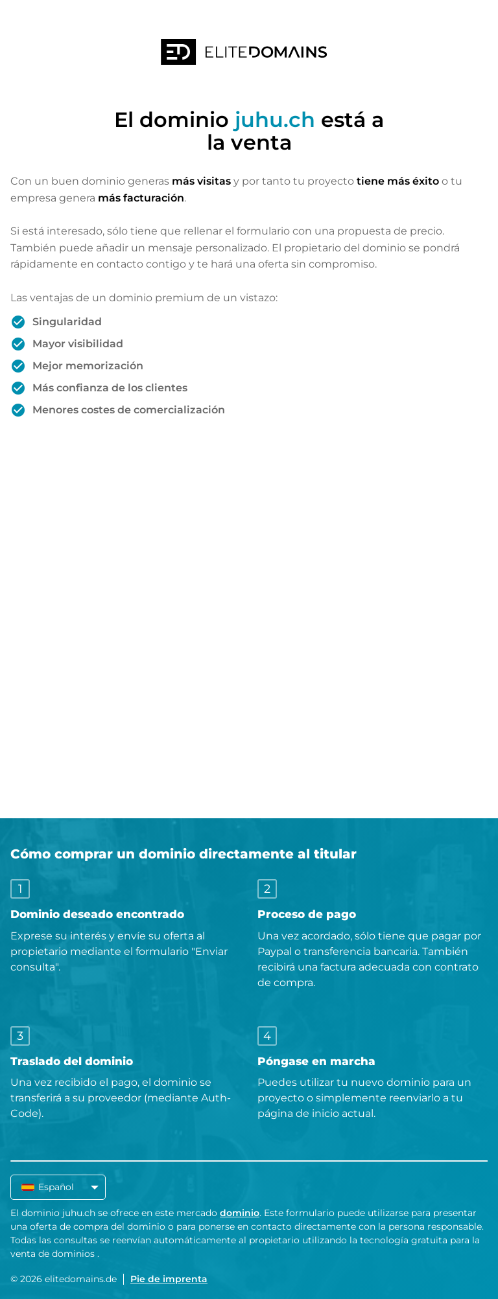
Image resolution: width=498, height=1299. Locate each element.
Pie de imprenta (169, 1279)
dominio (239, 1213)
